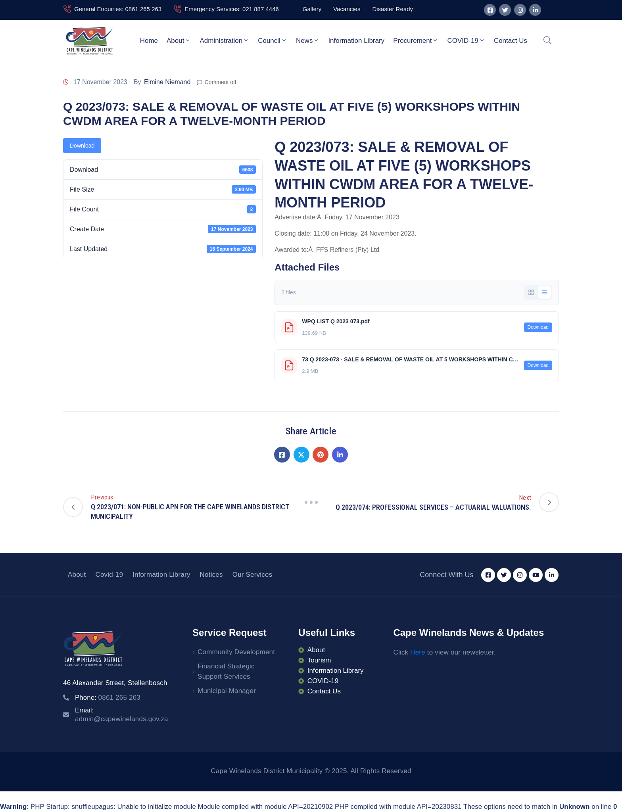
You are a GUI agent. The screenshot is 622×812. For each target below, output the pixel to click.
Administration (224, 40)
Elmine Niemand (167, 82)
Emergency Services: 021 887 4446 (231, 9)
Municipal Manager (227, 691)
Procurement (415, 40)
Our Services (252, 574)
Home (149, 40)
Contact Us (510, 40)
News (308, 40)
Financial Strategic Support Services (226, 671)
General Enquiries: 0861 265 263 (117, 9)
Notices (211, 574)
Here (417, 652)
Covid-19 (109, 574)
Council (272, 40)
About (179, 40)
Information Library (356, 40)
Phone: (107, 697)
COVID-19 (466, 40)
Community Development (236, 652)
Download (82, 145)
